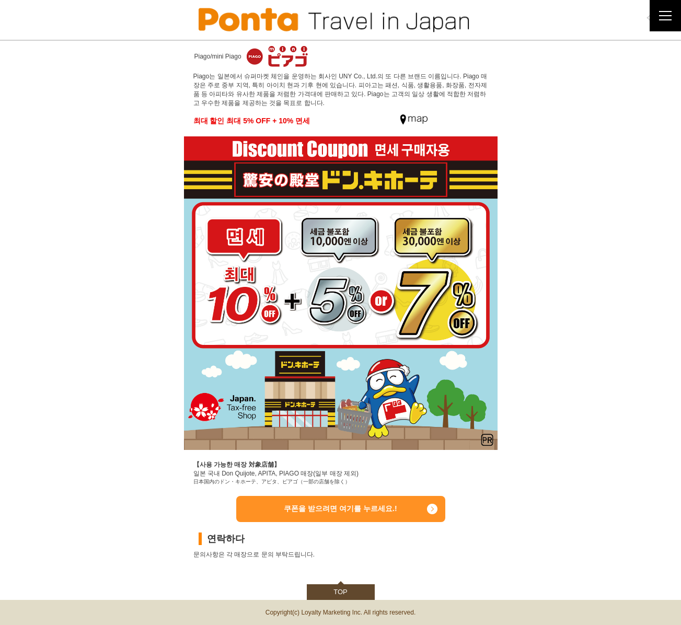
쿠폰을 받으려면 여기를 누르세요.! (340, 508)
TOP (340, 592)
